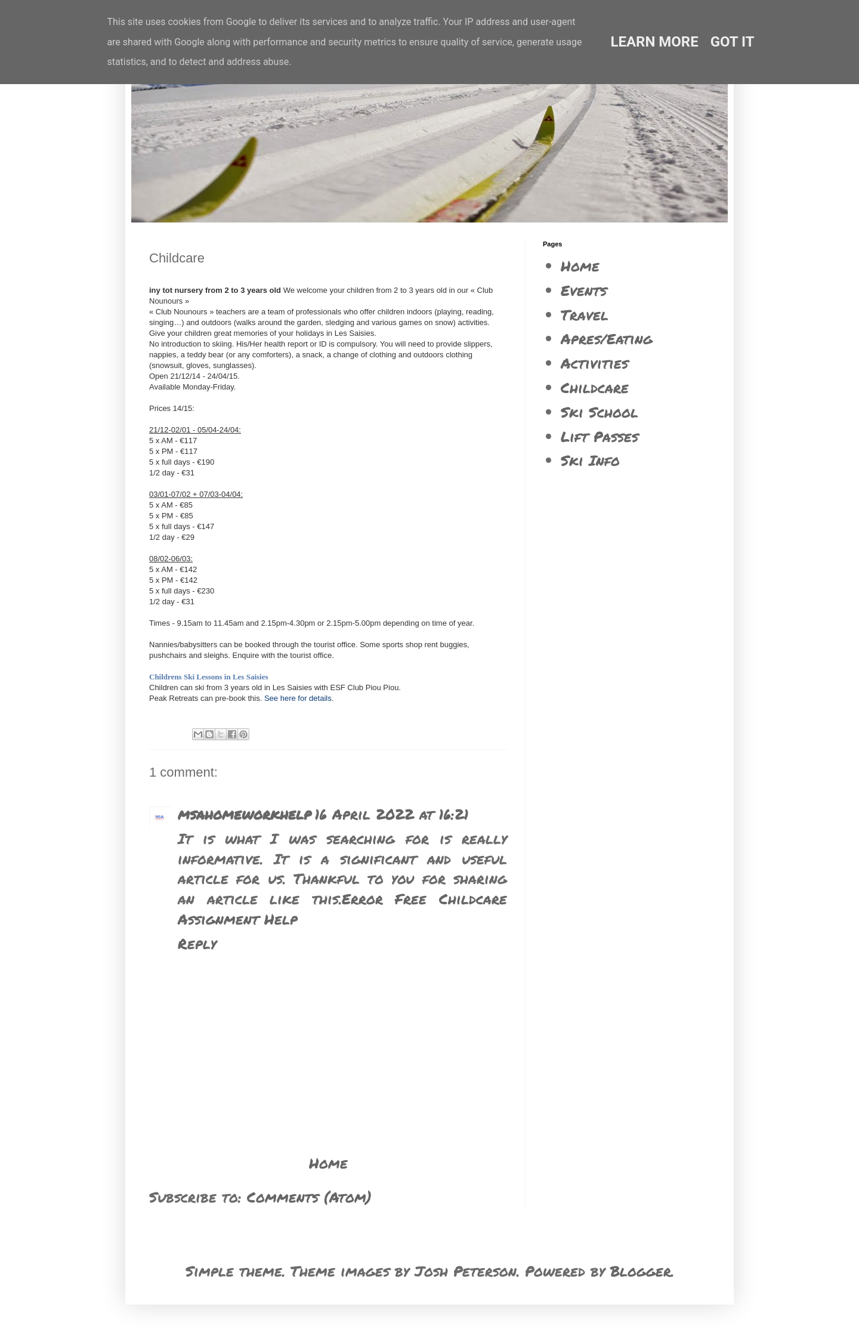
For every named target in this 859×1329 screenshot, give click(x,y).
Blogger (640, 1270)
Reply (197, 943)
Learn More (654, 41)
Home (328, 1162)
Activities (594, 363)
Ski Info (590, 460)
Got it (732, 41)
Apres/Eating (607, 338)
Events (584, 290)
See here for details (298, 698)
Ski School (599, 411)
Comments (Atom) (309, 1196)
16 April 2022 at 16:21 (392, 813)
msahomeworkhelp (244, 813)
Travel (584, 314)
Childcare (595, 387)
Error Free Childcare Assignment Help (342, 908)
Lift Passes (599, 436)
